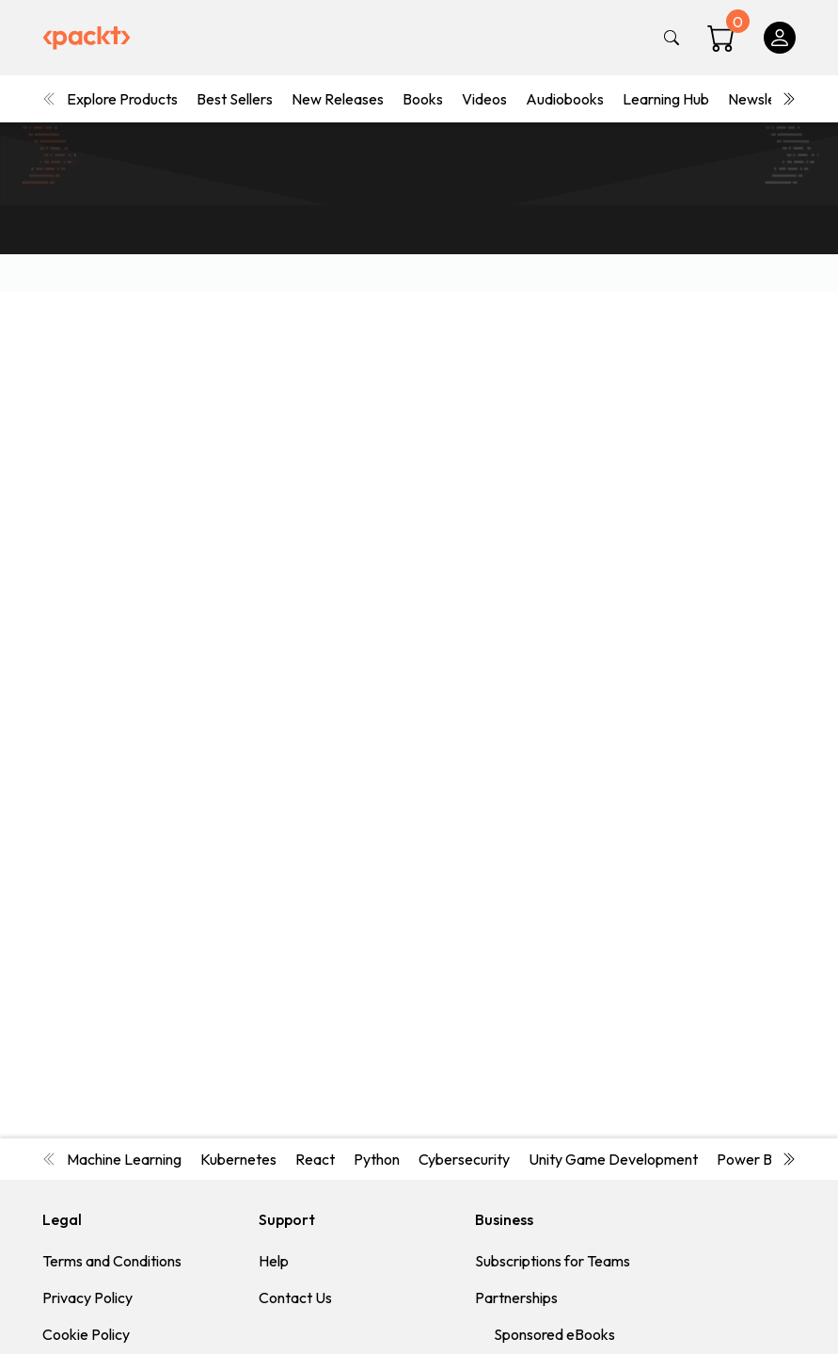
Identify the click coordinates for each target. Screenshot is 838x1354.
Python (377, 1159)
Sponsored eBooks (554, 1334)
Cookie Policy (86, 1334)
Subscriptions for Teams (552, 1260)
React (315, 1159)
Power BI (746, 1159)
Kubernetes (238, 1159)
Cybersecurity (464, 1159)
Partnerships (516, 1297)
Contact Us (295, 1297)
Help (274, 1260)
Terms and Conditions (112, 1260)
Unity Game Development (613, 1159)
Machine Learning (124, 1159)
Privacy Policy (87, 1297)
